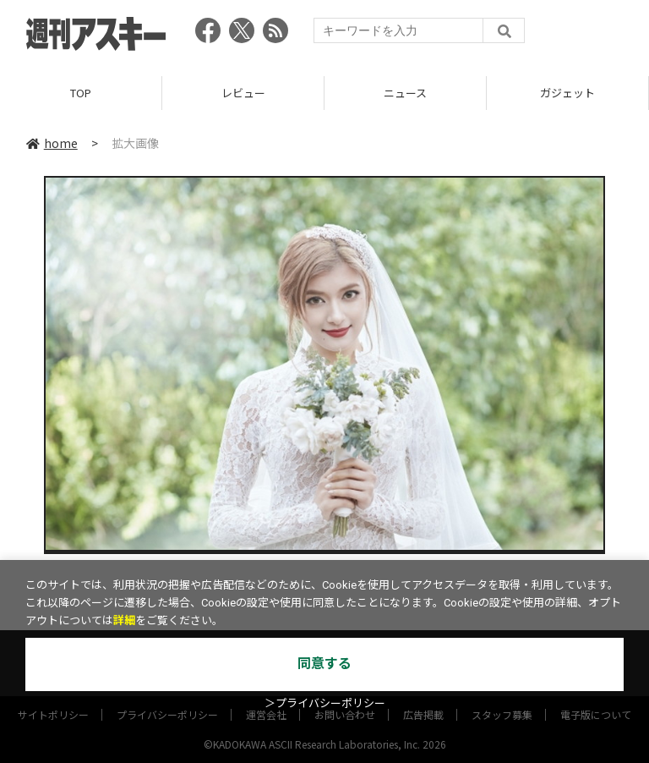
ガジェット (567, 93)
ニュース (405, 93)
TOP (80, 93)
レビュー (243, 93)
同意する (324, 664)
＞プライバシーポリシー (325, 703)
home (52, 142)
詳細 (124, 620)
